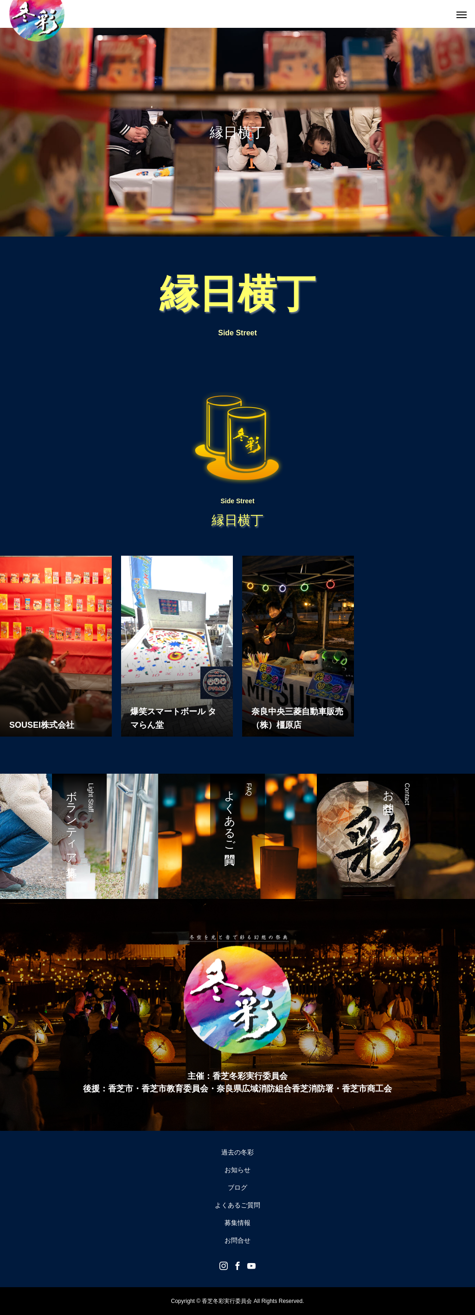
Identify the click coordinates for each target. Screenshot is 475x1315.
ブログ (237, 1187)
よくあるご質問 (237, 1205)
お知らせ (237, 1170)
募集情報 (237, 1222)
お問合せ (237, 1240)
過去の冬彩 (237, 1152)
